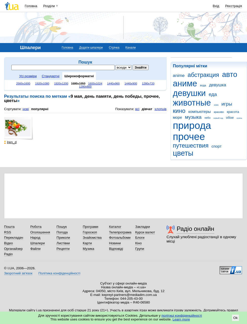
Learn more (181, 319)
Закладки (142, 227)
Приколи (63, 237)
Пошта (9, 227)
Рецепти (63, 249)
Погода (62, 232)
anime (178, 75)
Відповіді (116, 249)
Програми (90, 227)
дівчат (147, 109)
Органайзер (13, 249)
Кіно (138, 243)
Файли (35, 249)
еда (213, 94)
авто (229, 74)
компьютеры (199, 111)
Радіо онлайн (195, 228)
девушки (189, 93)
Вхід (216, 6)
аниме (185, 83)
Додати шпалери (91, 47)
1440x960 (113, 83)
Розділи (49, 6)
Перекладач (13, 237)
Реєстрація (233, 6)
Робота (36, 227)
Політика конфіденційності (59, 273)
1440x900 (131, 83)
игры (226, 104)
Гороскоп (90, 232)
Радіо (8, 254)
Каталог (115, 227)
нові (26, 109)
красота (233, 112)
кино (179, 111)
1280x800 (85, 86)
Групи (139, 249)
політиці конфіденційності (181, 315)
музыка (193, 117)
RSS (7, 232)
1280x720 (148, 83)
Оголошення (40, 232)
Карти (87, 243)
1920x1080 (42, 83)
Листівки (63, 243)
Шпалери (37, 243)
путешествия (191, 145)
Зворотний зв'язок (18, 273)
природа (192, 125)
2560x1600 (23, 83)
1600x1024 (95, 83)
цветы (183, 153)
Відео (8, 243)
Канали (131, 47)
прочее (189, 136)
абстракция (203, 75)
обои (230, 117)
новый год (218, 118)
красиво (219, 111)
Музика (88, 249)
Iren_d (10, 142)
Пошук (61, 227)
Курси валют (145, 232)
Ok (235, 318)
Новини (115, 243)
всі (137, 109)
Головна (31, 6)
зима (216, 105)
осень (239, 118)
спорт (217, 146)
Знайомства (92, 237)
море (177, 117)
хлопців (161, 109)
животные (192, 102)
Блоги (140, 237)
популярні (39, 109)
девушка (217, 85)
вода (203, 85)
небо (207, 117)
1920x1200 (61, 83)
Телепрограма (120, 232)
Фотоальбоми (120, 237)
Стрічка (114, 47)
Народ (35, 237)
